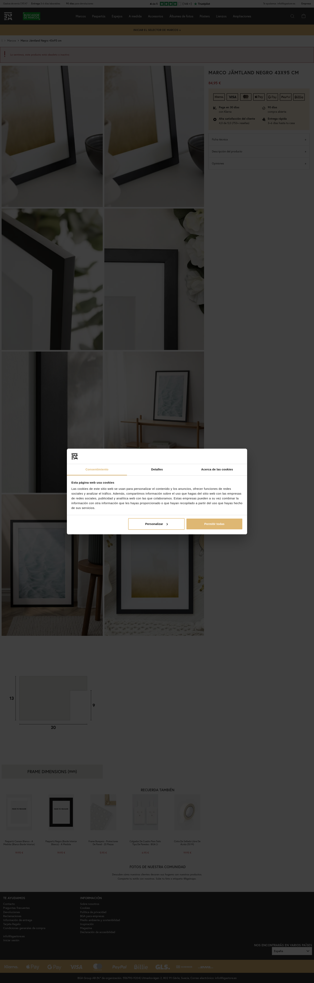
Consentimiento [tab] (97, 469)
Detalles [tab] (157, 469)
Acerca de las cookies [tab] (217, 469)
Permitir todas (214, 524)
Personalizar (156, 524)
